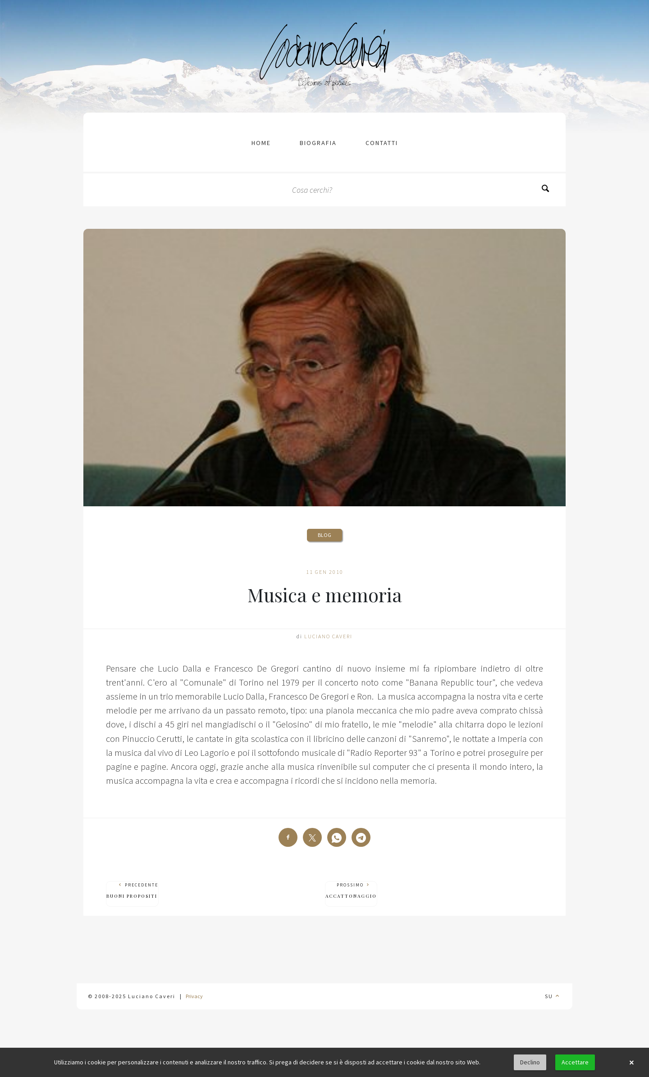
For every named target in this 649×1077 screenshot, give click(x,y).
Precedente (132, 891)
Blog (324, 535)
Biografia (318, 143)
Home (261, 143)
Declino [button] (530, 1062)
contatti (382, 143)
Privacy (194, 996)
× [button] (631, 1062)
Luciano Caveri (328, 636)
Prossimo (351, 891)
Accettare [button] (575, 1062)
